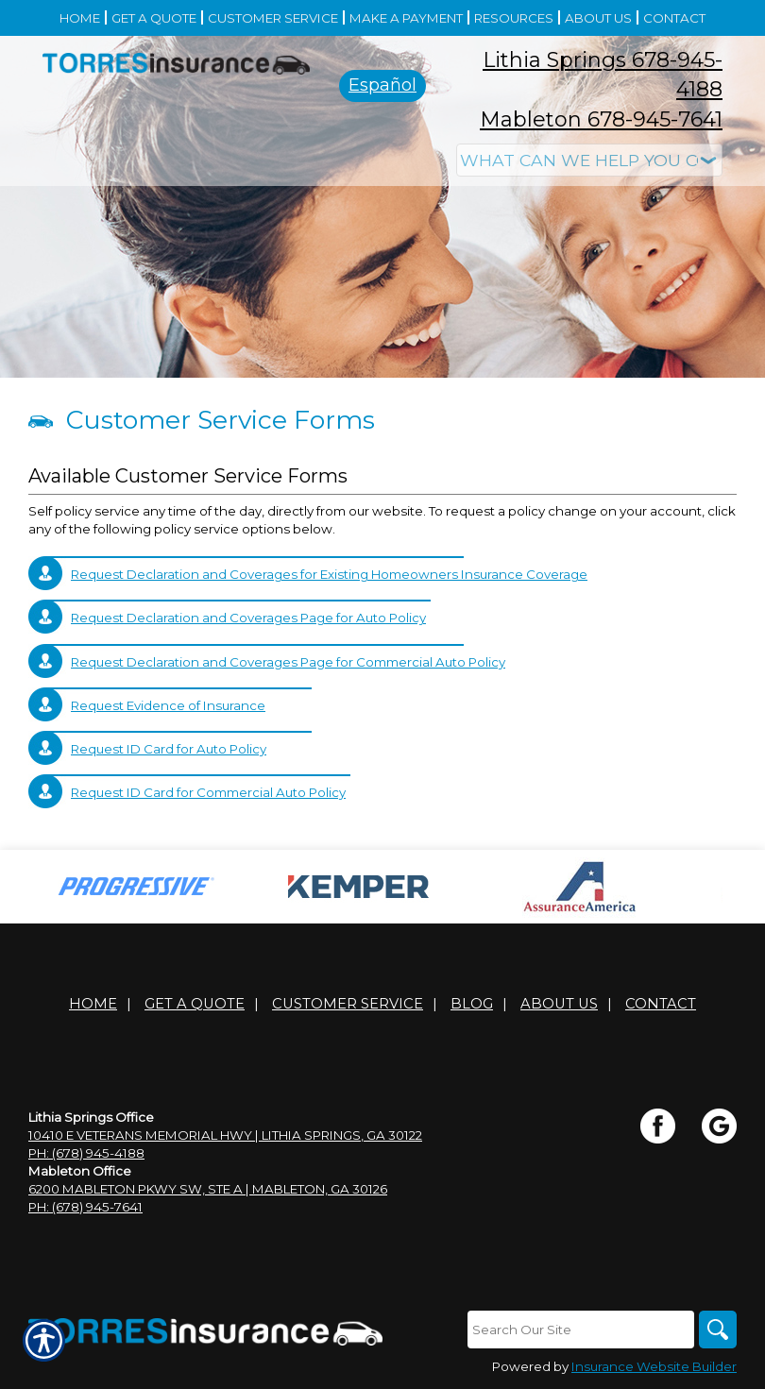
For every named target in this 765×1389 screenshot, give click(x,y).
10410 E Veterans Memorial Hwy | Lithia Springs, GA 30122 (225, 1135)
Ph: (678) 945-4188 (86, 1152)
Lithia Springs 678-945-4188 (602, 74)
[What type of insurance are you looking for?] (589, 160)
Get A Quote (194, 1003)
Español (382, 85)
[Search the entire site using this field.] (581, 1329)
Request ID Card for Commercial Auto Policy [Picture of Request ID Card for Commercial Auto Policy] (208, 792)
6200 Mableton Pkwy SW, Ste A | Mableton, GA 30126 (207, 1188)
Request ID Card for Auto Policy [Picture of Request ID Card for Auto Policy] (168, 748)
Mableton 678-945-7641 (601, 119)
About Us (559, 1003)
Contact (660, 1003)
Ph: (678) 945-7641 (85, 1206)
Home (93, 1003)
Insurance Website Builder (654, 1366)
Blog (471, 1003)
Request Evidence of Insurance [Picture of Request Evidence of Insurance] (168, 705)
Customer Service (347, 1003)
